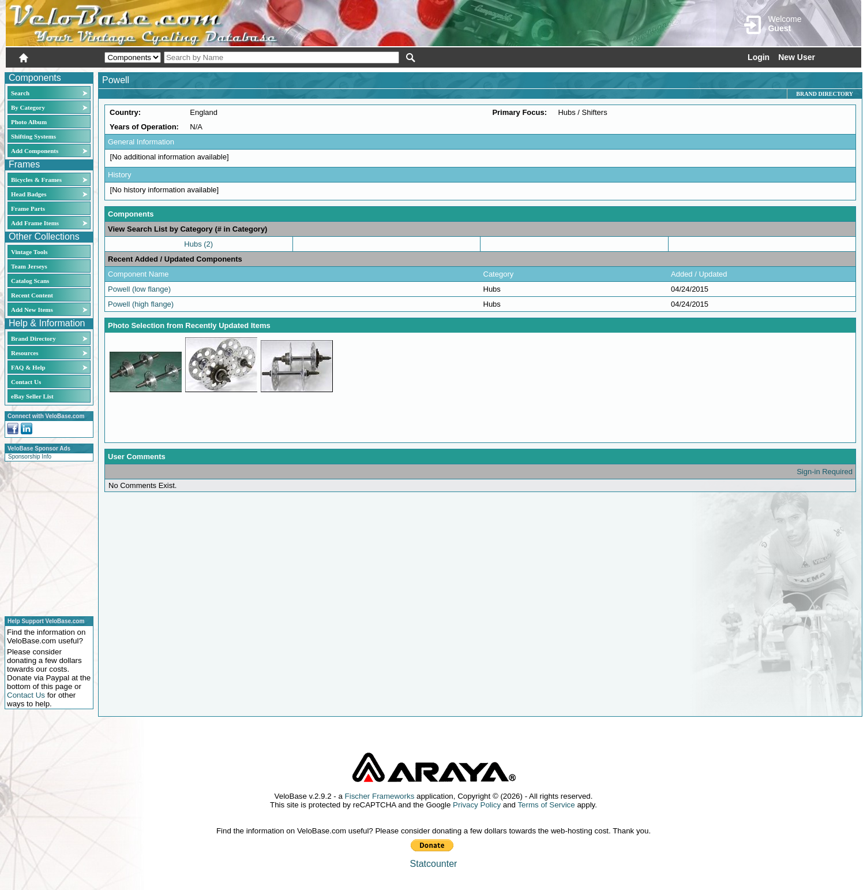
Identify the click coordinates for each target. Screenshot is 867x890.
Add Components (34, 150)
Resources (24, 352)
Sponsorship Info (29, 456)
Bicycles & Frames (37, 179)
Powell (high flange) (141, 304)
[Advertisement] (45, 537)
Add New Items (32, 309)
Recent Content (32, 295)
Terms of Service (546, 804)
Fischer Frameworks (380, 796)
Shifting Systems (33, 136)
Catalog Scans (30, 280)
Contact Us (26, 381)
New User (796, 57)
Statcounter (433, 864)
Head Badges (28, 194)
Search (20, 93)
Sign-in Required (825, 471)
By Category (28, 107)
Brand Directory (33, 338)
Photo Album (29, 121)
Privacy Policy (477, 804)
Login (759, 57)
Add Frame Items (35, 222)
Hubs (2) (198, 244)
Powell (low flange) (139, 289)
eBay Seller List (32, 396)
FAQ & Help (28, 367)
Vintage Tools (29, 251)
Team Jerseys (29, 266)
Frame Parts (28, 208)
